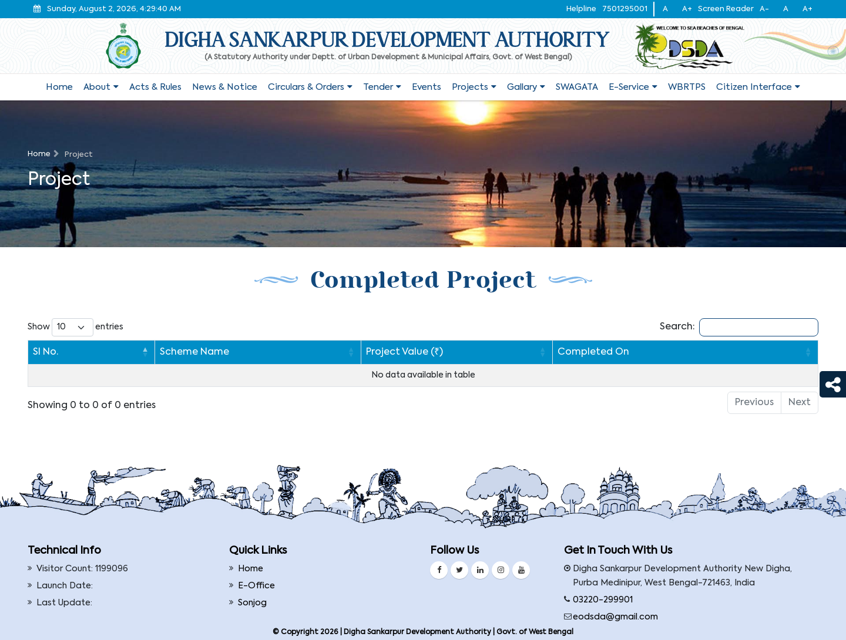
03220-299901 (603, 600)
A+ (687, 9)
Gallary (522, 87)
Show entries (75, 327)
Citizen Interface (754, 87)
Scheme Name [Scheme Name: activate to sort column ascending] (114, 352)
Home (59, 87)
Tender (378, 87)
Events (426, 87)
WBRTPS (687, 87)
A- (764, 9)
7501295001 (624, 9)
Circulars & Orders (306, 87)
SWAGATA (577, 87)
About (96, 87)
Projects (470, 87)
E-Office (256, 586)
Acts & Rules (155, 87)
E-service (629, 87)
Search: (739, 327)
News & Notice (224, 87)
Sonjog (252, 603)
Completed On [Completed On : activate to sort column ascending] (614, 352)
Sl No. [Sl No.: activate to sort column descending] (45, 352)
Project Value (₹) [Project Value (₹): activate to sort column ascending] (356, 352)
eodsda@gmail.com (615, 617)
